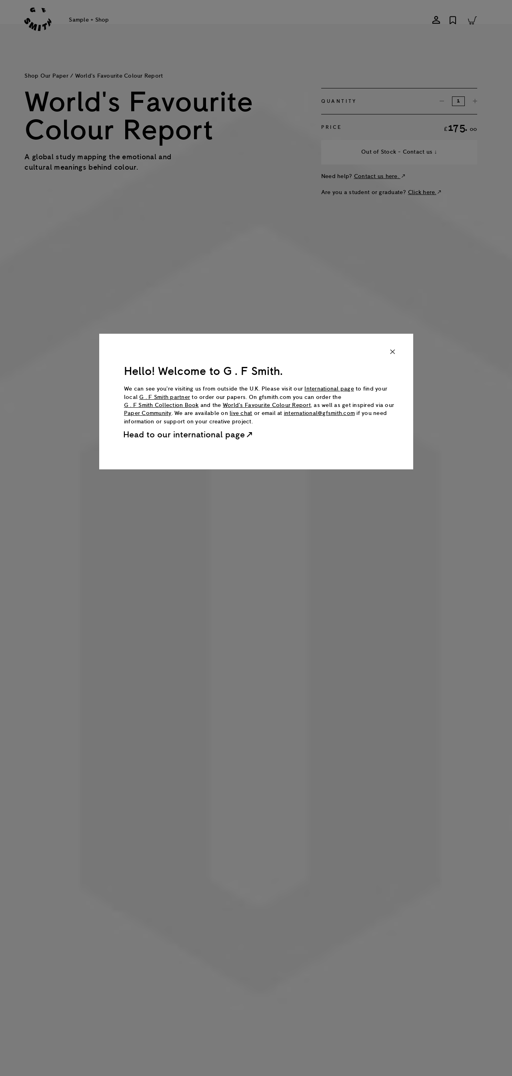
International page (329, 388)
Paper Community (148, 413)
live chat (241, 413)
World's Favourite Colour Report (267, 405)
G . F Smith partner (164, 397)
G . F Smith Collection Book (161, 405)
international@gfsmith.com (319, 413)
